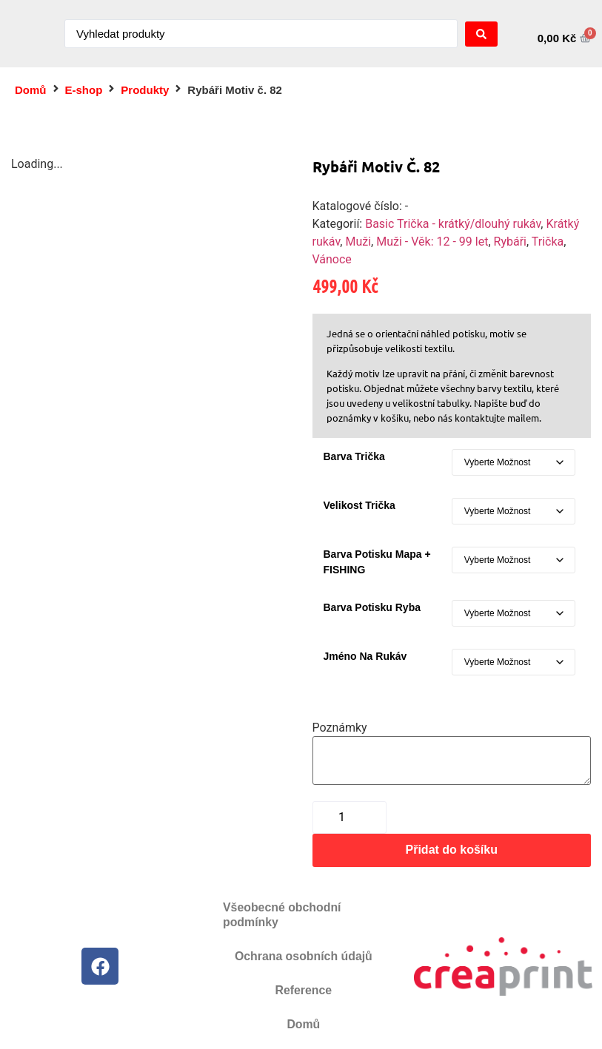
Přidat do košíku (452, 849)
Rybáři (510, 242)
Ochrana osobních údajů (303, 956)
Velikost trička (359, 505)
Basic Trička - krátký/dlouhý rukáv (453, 224)
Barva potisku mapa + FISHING (377, 562)
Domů (31, 90)
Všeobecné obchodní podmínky (282, 914)
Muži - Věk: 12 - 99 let (432, 242)
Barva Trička (354, 456)
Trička (547, 242)
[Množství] (349, 817)
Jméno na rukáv (365, 656)
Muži (358, 242)
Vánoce (332, 259)
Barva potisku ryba (372, 607)
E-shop (84, 90)
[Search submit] (481, 34)
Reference (303, 990)
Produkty (145, 90)
